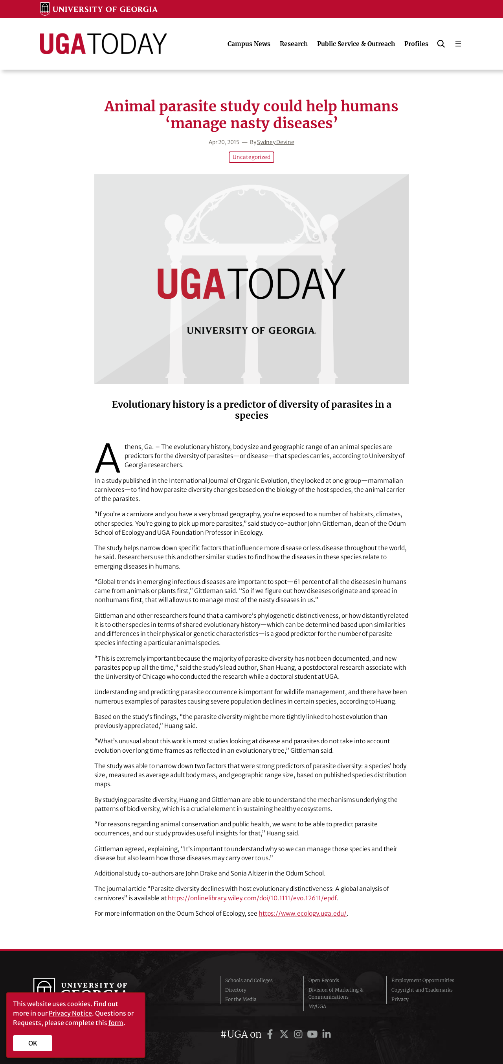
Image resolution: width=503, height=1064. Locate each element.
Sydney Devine (275, 142)
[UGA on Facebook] (271, 1034)
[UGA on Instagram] (299, 1034)
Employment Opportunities (422, 980)
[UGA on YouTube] (314, 1034)
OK (32, 1043)
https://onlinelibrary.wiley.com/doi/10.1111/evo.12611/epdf (252, 898)
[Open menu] (458, 43)
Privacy (400, 999)
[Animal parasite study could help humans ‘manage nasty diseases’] (251, 279)
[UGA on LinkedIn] (326, 1034)
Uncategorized (251, 157)
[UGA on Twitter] (285, 1034)
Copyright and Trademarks (422, 990)
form (115, 1023)
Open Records (323, 980)
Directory (235, 990)
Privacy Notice (70, 1013)
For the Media (241, 999)
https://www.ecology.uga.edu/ (303, 913)
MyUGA (317, 1006)
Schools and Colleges (249, 980)
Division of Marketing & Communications (335, 993)
